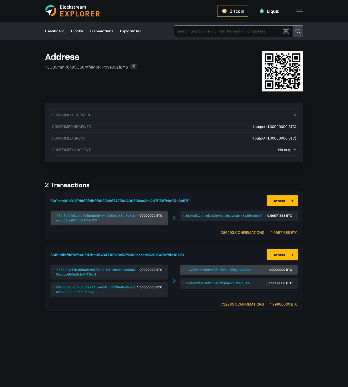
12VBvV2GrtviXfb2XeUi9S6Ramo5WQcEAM (217, 283)
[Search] (228, 31)
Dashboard (54, 31)
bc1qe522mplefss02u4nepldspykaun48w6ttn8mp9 (224, 215)
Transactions (101, 31)
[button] (134, 66)
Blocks (77, 31)
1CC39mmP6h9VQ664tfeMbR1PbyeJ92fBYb (219, 270)
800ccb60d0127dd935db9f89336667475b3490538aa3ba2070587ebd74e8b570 (120, 201)
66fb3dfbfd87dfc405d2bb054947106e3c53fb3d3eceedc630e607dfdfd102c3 (117, 255)
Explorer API (130, 31)
